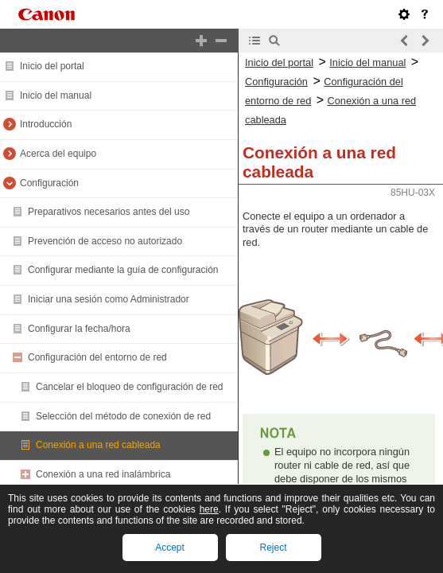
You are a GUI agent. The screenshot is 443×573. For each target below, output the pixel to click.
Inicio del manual (55, 95)
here (209, 509)
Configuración (49, 183)
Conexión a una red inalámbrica (103, 474)
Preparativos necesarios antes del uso (108, 211)
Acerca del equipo (58, 153)
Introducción (46, 124)
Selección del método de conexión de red (123, 416)
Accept (170, 547)
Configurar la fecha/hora (79, 328)
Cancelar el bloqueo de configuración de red (129, 386)
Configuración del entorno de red (97, 357)
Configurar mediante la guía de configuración (123, 269)
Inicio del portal (52, 66)
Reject (272, 547)
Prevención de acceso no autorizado (105, 241)
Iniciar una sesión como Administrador (108, 299)
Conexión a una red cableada (98, 444)
